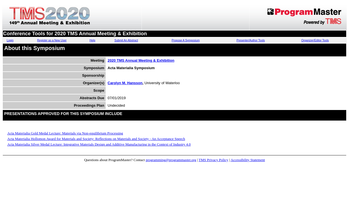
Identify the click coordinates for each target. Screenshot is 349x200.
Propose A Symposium (186, 40)
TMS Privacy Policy (213, 160)
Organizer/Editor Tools (315, 40)
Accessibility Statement (248, 160)
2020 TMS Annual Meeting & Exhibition (141, 60)
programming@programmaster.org (171, 160)
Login (10, 40)
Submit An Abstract (126, 40)
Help (92, 40)
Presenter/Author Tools (250, 40)
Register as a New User (52, 40)
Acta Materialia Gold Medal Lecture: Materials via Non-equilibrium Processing (65, 133)
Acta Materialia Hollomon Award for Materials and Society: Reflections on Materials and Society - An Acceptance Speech (96, 139)
